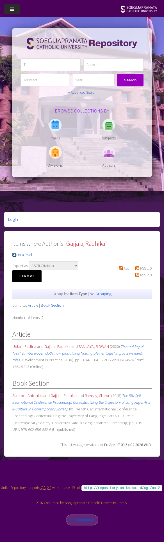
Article (33, 305)
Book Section (52, 305)
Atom (128, 268)
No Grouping (100, 293)
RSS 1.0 (146, 268)
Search (130, 80)
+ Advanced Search (82, 92)
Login (13, 219)
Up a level (24, 254)
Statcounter (85, 520)
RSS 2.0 (146, 274)
